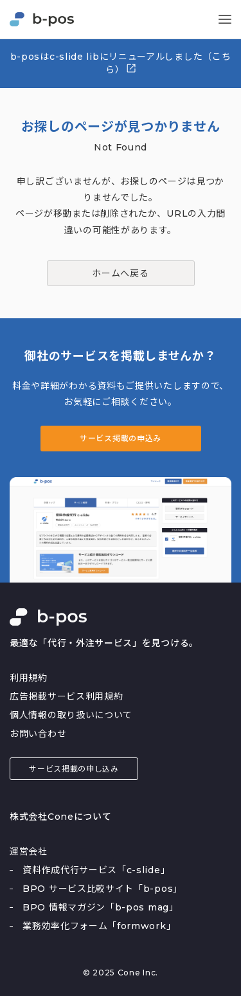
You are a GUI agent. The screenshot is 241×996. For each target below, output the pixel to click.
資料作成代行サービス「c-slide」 (96, 870)
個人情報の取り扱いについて (71, 715)
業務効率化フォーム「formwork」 (98, 926)
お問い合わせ (38, 733)
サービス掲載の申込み (120, 438)
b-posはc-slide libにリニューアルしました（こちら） (120, 63)
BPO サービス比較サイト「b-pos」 (102, 888)
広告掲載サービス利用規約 (66, 696)
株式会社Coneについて (60, 816)
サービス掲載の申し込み (74, 769)
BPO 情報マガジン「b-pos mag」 (100, 907)
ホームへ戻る (120, 273)
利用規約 (29, 678)
